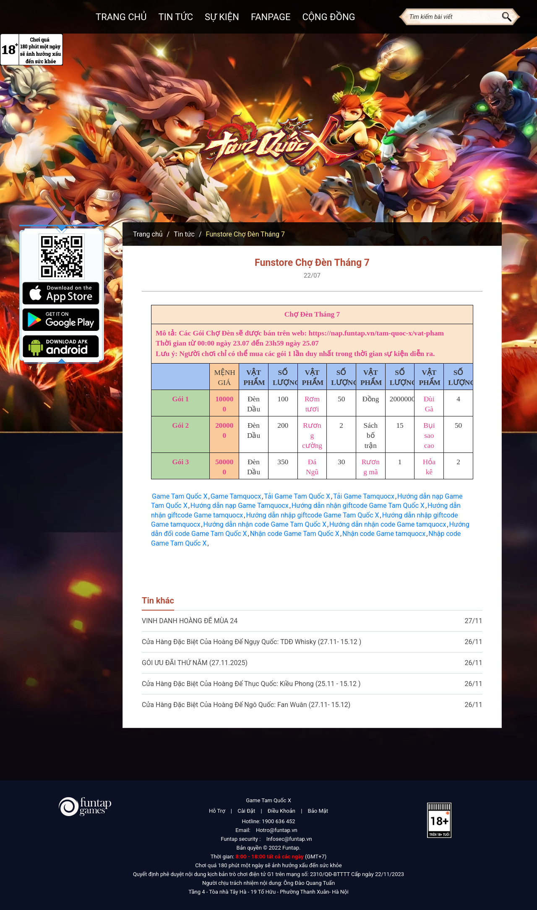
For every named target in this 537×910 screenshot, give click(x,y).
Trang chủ (121, 17)
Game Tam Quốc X (179, 496)
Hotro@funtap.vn (276, 830)
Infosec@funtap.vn (289, 839)
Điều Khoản (281, 811)
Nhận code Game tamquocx (383, 534)
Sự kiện (222, 17)
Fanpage (271, 17)
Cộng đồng (328, 17)
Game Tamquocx (236, 496)
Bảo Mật (318, 811)
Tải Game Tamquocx (363, 496)
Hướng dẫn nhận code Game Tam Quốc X (264, 524)
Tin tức (184, 234)
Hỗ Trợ (217, 811)
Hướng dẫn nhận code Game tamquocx (387, 524)
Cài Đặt (246, 811)
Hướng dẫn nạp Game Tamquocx (239, 506)
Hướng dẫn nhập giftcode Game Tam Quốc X (312, 515)
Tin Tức (176, 17)
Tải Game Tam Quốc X (297, 496)
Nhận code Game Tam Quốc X (294, 534)
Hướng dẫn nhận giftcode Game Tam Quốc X (358, 506)
